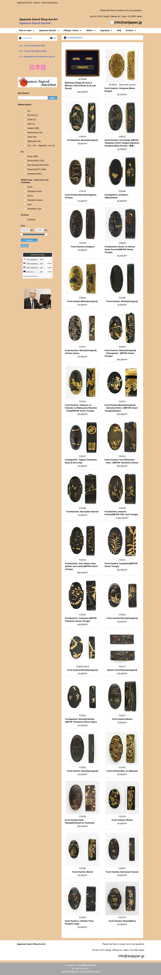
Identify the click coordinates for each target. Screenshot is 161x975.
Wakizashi (34, 141)
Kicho (29, 187)
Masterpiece (34, 132)
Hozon (30, 196)
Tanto (31, 137)
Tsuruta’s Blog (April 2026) (34, 46)
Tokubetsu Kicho (34, 191)
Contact (131, 30)
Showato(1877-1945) (36, 169)
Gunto (31, 119)
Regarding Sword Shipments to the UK (39, 57)
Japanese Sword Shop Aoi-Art (38, 19)
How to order (27, 30)
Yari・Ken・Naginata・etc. (41, 145)
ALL (29, 111)
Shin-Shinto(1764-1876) (38, 165)
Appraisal (106, 30)
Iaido (31, 123)
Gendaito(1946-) (34, 174)
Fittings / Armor (73, 30)
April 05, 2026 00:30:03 (30, 276)
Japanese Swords (49, 30)
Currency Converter (37, 255)
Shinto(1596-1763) (35, 161)
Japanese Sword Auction (35, 23)
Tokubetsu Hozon (35, 200)
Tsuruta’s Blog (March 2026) (35, 51)
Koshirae (31, 219)
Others (91, 30)
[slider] (21, 234)
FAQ (119, 30)
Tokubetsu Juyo (34, 209)
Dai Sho (32, 115)
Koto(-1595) (32, 156)
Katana (33, 128)
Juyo (29, 204)
